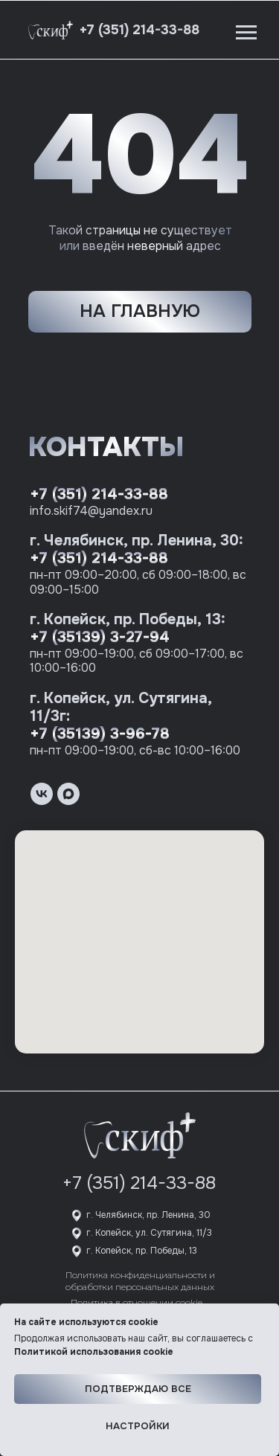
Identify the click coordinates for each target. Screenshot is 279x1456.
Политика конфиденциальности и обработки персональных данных (140, 1280)
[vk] (42, 794)
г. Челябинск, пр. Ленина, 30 (148, 1215)
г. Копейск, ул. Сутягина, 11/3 (149, 1233)
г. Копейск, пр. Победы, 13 (141, 1251)
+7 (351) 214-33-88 (99, 494)
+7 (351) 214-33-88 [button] (139, 30)
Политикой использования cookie (93, 1352)
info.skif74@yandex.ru (91, 511)
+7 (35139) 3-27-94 (100, 637)
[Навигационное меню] (246, 32)
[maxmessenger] (68, 794)
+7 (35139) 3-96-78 (100, 734)
